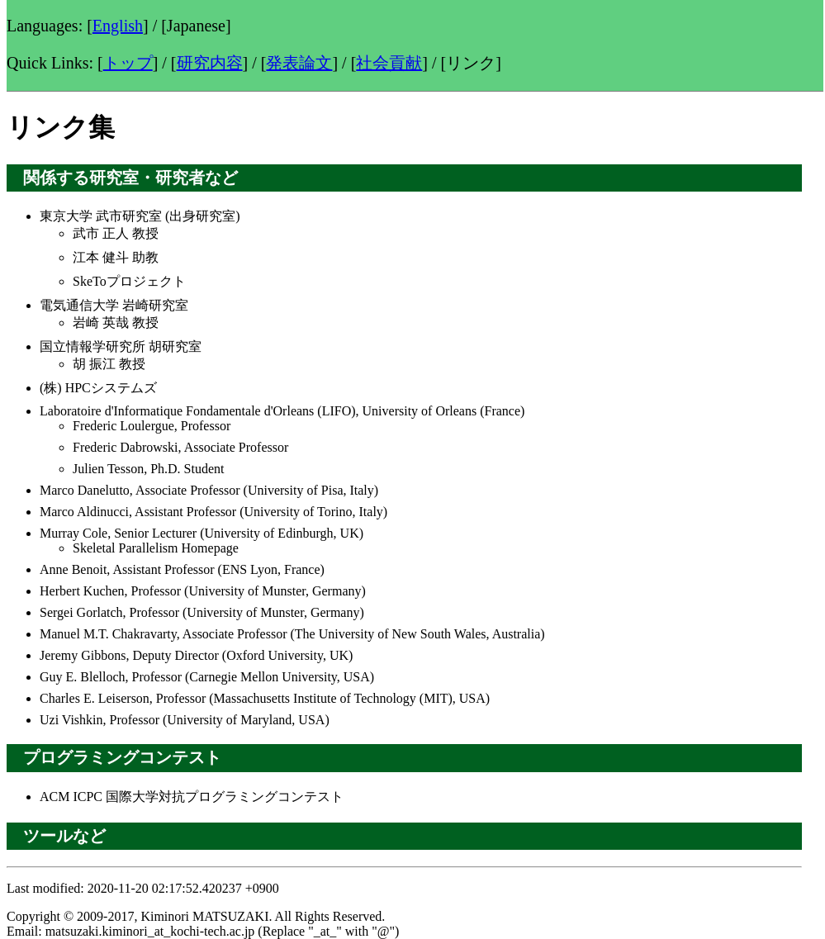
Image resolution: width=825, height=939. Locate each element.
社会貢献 (389, 63)
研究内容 (210, 63)
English (117, 26)
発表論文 (299, 63)
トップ (128, 63)
